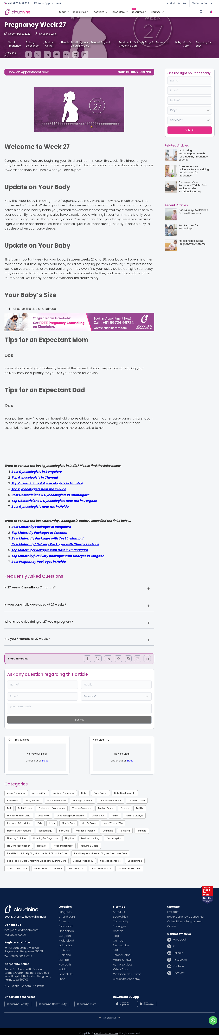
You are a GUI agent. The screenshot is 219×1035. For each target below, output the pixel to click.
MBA (115, 950)
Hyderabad (66, 940)
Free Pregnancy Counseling (185, 916)
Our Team (119, 940)
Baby (84, 793)
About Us (119, 911)
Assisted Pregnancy (63, 793)
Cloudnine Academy (110, 800)
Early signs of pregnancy (52, 808)
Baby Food (12, 800)
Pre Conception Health (18, 845)
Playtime (69, 838)
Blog (116, 935)
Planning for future (16, 838)
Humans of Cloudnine (18, 823)
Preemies (42, 845)
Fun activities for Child (18, 815)
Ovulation (108, 830)
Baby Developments (124, 793)
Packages (119, 926)
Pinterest (178, 973)
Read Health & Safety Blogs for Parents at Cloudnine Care (37, 853)
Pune (62, 979)
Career (171, 926)
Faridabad (66, 926)
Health (115, 815)
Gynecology (98, 815)
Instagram (180, 959)
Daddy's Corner (137, 800)
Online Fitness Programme (184, 921)
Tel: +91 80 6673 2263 (18, 956)
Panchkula (66, 974)
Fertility (139, 808)
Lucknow (64, 950)
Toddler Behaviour (101, 868)
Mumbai (64, 959)
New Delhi (65, 964)
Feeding (125, 808)
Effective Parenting (81, 808)
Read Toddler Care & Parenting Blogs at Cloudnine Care (36, 860)
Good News (43, 815)
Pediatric (141, 830)
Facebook (179, 939)
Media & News (122, 959)
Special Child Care (17, 868)
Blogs (45, 760)
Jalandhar (66, 945)
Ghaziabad (66, 931)
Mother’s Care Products (19, 830)
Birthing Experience (82, 800)
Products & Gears (89, 845)
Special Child (135, 860)
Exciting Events (105, 808)
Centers (118, 931)
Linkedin (178, 953)
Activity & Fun (39, 793)
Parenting (125, 830)
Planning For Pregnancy (45, 838)
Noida (63, 969)
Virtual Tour (120, 969)
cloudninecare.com (106, 1033)
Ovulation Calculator (127, 974)
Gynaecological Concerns (71, 815)
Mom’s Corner (89, 823)
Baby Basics (100, 793)
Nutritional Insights (85, 830)
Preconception (114, 838)
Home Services (122, 964)
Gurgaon (65, 935)
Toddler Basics (77, 868)
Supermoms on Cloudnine (48, 868)
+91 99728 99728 (15, 934)
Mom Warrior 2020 (113, 823)
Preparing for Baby (63, 845)
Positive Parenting (90, 838)
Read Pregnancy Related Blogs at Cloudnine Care (100, 853)
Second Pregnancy (83, 860)
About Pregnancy (16, 793)
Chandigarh (67, 916)
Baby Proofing (33, 800)
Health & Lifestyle (134, 815)
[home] (29, 12)
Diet (9, 808)
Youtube (178, 966)
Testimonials (121, 945)
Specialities (120, 916)
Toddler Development (129, 868)
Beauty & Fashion (56, 800)
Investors (173, 911)
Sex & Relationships (110, 860)
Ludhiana (65, 955)
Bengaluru (65, 911)
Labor (52, 823)
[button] (62, 12)
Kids (39, 823)
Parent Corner (122, 955)
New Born (64, 830)
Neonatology (45, 830)
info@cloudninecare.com (21, 930)
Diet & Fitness (25, 808)
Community (120, 921)
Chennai (64, 921)
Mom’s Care (68, 823)
